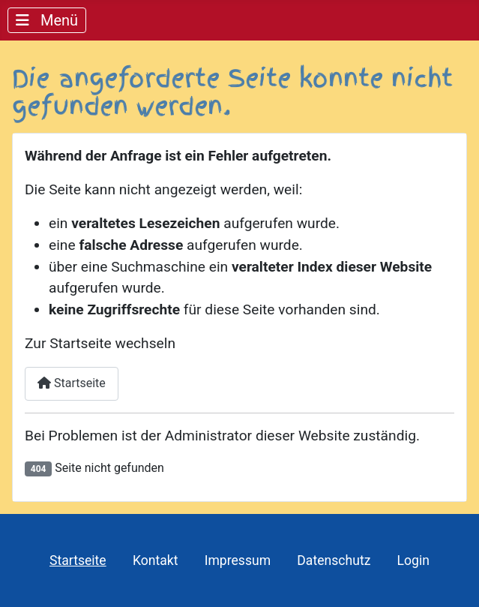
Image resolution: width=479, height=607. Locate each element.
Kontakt (155, 560)
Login (413, 560)
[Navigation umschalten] (46, 20)
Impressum (238, 560)
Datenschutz (333, 560)
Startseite (71, 383)
